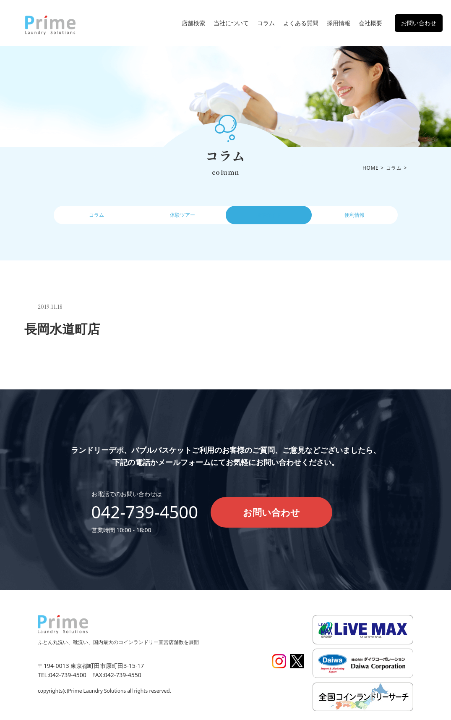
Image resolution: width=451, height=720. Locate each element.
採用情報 (338, 23)
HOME (370, 167)
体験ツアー (182, 217)
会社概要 (370, 23)
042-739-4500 (144, 511)
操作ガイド (268, 217)
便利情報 (354, 217)
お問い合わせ (418, 23)
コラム (266, 23)
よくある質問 (300, 23)
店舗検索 (193, 23)
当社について (231, 23)
